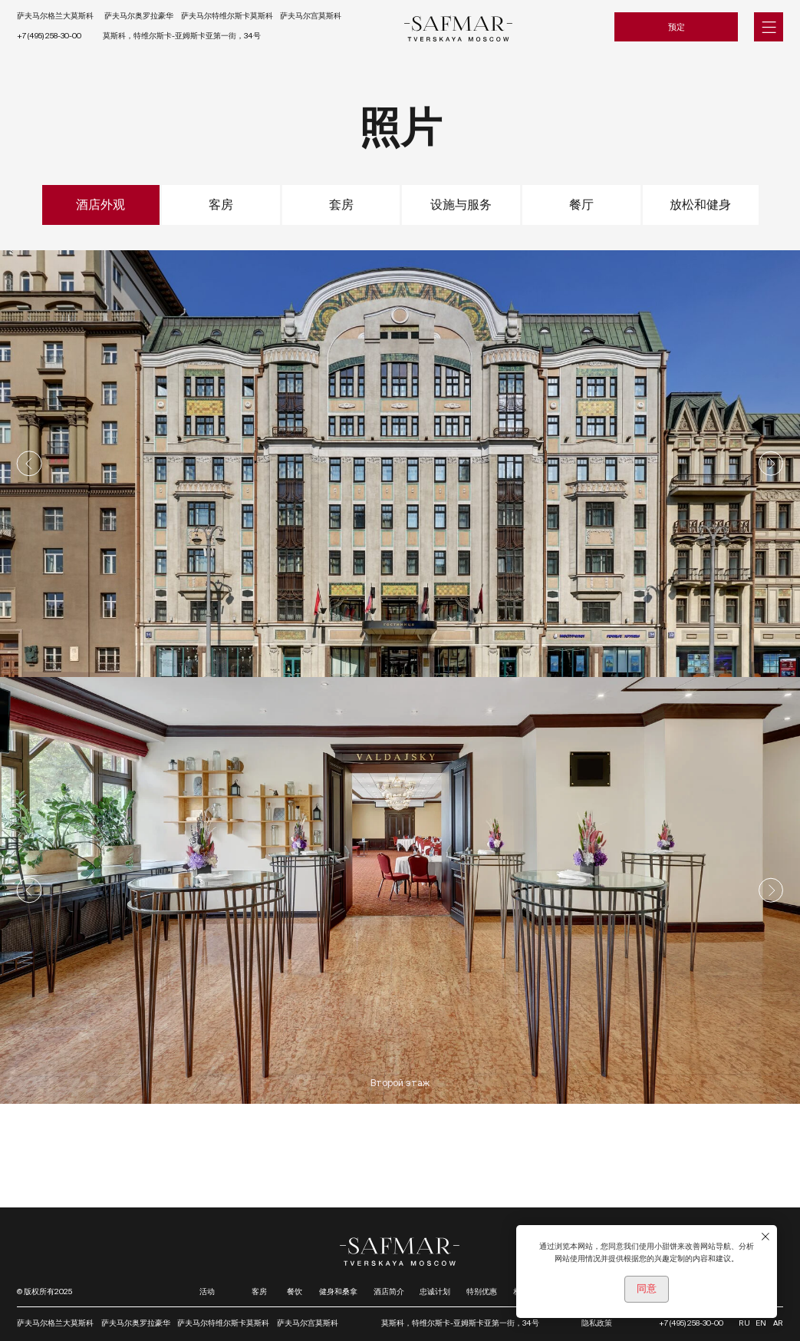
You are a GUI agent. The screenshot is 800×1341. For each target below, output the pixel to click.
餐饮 (294, 1291)
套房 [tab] (341, 204)
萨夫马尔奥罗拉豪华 (138, 16)
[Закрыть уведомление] (765, 1236)
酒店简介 (389, 1291)
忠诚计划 (435, 1291)
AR (778, 1323)
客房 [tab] (221, 204)
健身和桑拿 (338, 1291)
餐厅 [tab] (581, 204)
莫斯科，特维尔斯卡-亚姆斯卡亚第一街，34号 (182, 35)
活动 (207, 1291)
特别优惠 (481, 1291)
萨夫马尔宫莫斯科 (310, 16)
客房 (259, 1291)
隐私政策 (596, 1323)
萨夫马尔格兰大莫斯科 (55, 16)
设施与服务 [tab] (461, 204)
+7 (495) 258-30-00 (49, 35)
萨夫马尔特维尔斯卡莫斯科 (227, 16)
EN (761, 1323)
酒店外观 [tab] (100, 204)
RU (744, 1323)
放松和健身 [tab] (700, 204)
